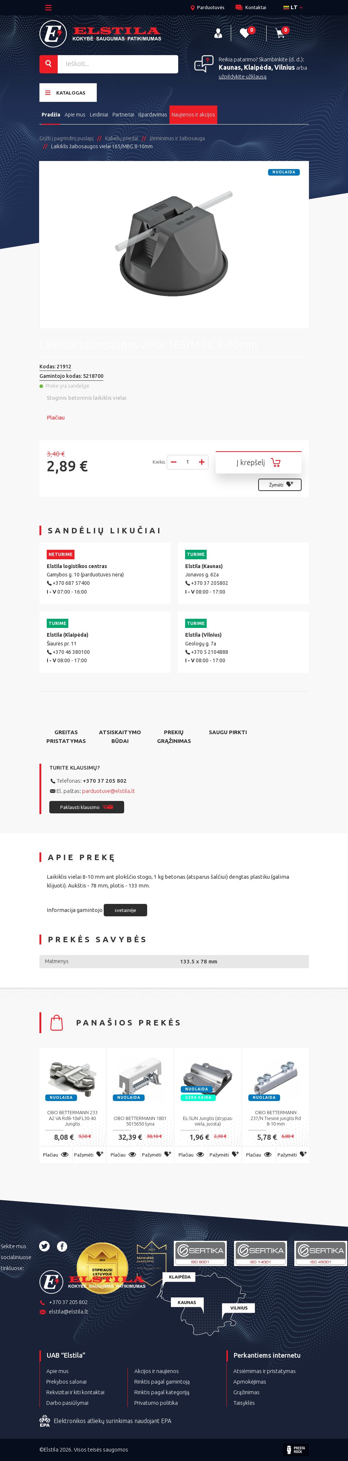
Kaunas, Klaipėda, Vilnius (257, 67)
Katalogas (65, 92)
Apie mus (75, 115)
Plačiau (56, 417)
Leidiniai (99, 115)
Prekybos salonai (66, 1381)
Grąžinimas (246, 1392)
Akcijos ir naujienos (156, 1371)
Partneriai (123, 115)
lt (290, 7)
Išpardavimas (152, 115)
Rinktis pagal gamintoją (162, 1381)
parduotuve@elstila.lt (108, 791)
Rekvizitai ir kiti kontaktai (75, 1392)
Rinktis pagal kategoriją (162, 1392)
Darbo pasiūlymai (67, 1403)
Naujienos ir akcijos (193, 115)
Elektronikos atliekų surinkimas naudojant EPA (105, 1421)
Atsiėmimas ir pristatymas (264, 1371)
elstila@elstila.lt (63, 1312)
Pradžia (51, 115)
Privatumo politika (156, 1403)
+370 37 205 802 (105, 781)
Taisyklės (244, 1403)
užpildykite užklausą (243, 76)
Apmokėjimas (249, 1381)
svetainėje (125, 910)
